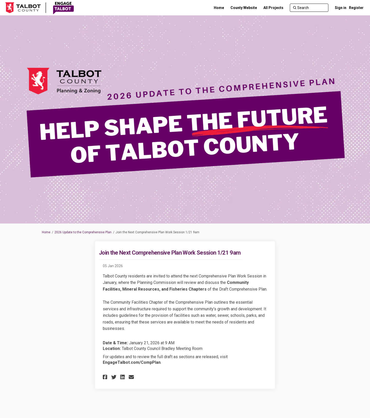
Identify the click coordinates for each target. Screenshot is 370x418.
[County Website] (243, 7)
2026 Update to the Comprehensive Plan (83, 232)
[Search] (309, 8)
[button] (106, 377)
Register (356, 8)
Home (46, 232)
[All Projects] (273, 7)
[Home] (218, 7)
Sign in (340, 8)
